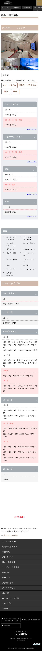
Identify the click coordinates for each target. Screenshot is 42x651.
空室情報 (27, 8)
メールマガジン (8, 588)
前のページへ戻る (10, 535)
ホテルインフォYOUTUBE (32, 619)
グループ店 (7, 603)
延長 (15, 91)
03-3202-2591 (21, 640)
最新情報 (16, 8)
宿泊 (6, 91)
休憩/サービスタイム (27, 85)
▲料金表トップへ (32, 129)
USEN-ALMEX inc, (19, 648)
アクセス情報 (8, 583)
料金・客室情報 (38, 9)
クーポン (6, 578)
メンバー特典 (8, 557)
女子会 (5, 609)
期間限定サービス (9, 547)
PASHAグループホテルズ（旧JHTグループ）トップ (10, 619)
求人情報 (6, 593)
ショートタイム (9, 85)
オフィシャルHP (6, 9)
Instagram (7, 625)
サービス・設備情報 (10, 567)
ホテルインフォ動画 (10, 598)
